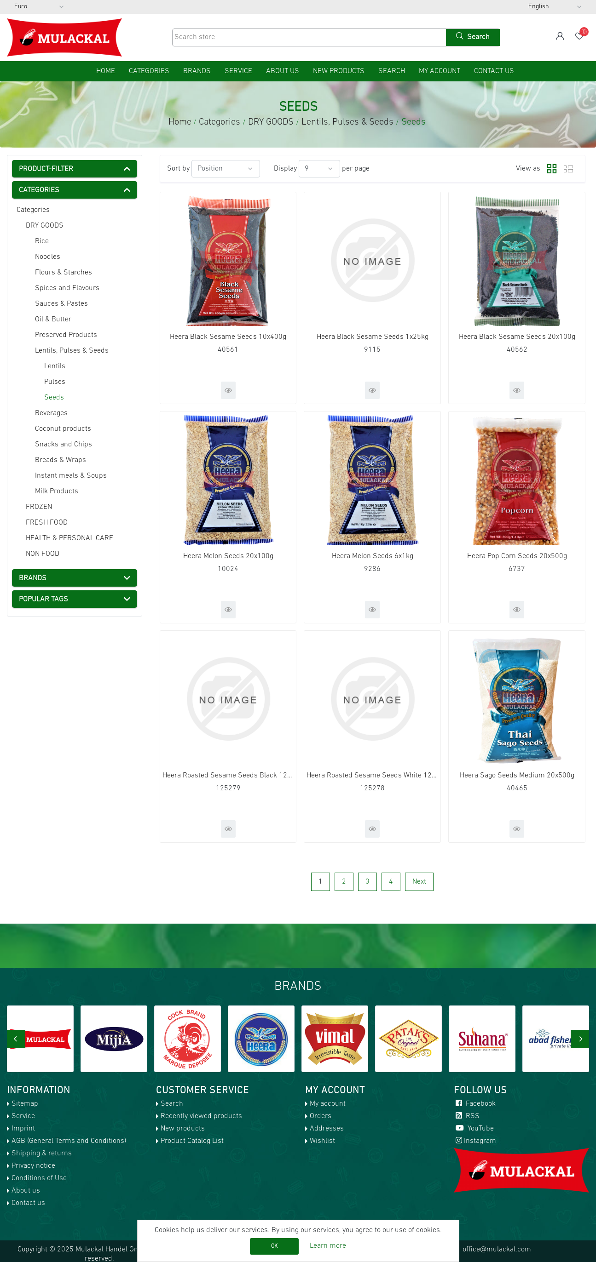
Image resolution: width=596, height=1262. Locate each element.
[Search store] (308, 37)
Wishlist (322, 1141)
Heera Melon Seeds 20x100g (228, 556)
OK (274, 1246)
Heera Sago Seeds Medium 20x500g (517, 775)
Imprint (23, 1128)
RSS (467, 1116)
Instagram (475, 1141)
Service (238, 71)
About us (282, 71)
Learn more (328, 1246)
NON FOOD (42, 554)
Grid (549, 168)
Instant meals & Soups (71, 476)
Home (179, 122)
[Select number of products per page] (319, 168)
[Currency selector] (39, 6)
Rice (42, 241)
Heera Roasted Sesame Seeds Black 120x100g (228, 775)
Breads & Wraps (60, 460)
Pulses (54, 382)
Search (391, 71)
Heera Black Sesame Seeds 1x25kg (372, 337)
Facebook (475, 1104)
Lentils (54, 366)
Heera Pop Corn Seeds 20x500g (517, 556)
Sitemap (25, 1104)
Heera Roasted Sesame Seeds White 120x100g (372, 775)
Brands (197, 71)
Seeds (54, 397)
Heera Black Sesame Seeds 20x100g (517, 337)
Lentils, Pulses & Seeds (72, 350)
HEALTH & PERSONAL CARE (69, 538)
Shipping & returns (42, 1153)
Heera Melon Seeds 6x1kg (372, 556)
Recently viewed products (201, 1116)
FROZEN (39, 507)
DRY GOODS (45, 225)
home (105, 71)
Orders (320, 1116)
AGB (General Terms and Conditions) (69, 1141)
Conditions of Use (39, 1178)
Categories (33, 210)
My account (439, 71)
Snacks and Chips (63, 444)
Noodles (47, 257)
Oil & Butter (53, 319)
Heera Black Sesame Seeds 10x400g (228, 337)
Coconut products (63, 429)
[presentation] (16, 1039)
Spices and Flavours (67, 288)
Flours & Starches (63, 272)
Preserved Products (66, 335)
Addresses (327, 1128)
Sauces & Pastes (61, 304)
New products (339, 71)
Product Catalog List (192, 1141)
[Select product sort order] (225, 168)
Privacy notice (33, 1166)
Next (419, 881)
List (568, 168)
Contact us (494, 71)
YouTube (474, 1128)
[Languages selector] (555, 6)
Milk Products (56, 491)
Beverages (51, 413)
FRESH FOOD (47, 522)
